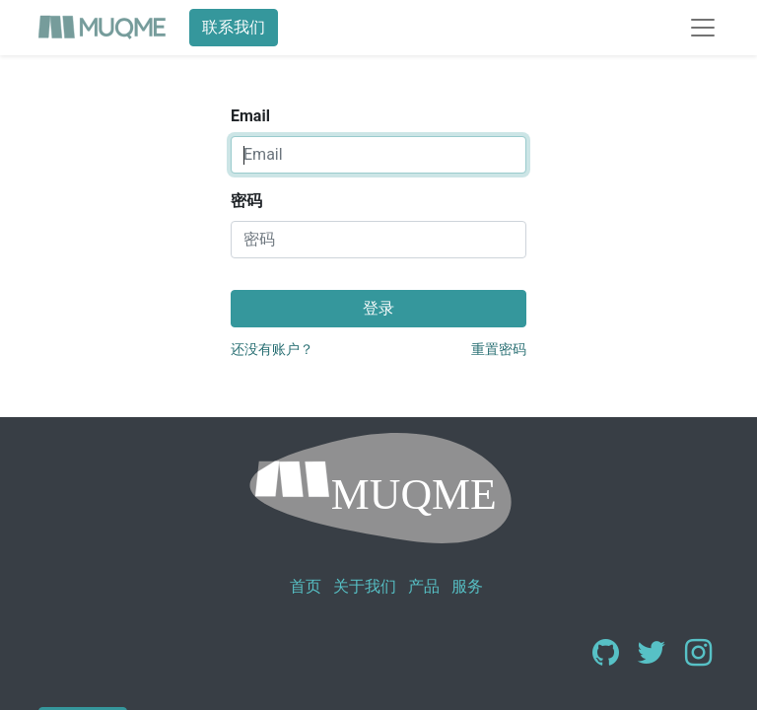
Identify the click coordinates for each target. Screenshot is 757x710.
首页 (305, 586)
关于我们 (364, 586)
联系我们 (233, 27)
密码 (246, 200)
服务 (467, 586)
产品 (424, 586)
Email (250, 115)
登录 (378, 308)
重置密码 (498, 349)
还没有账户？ (272, 349)
